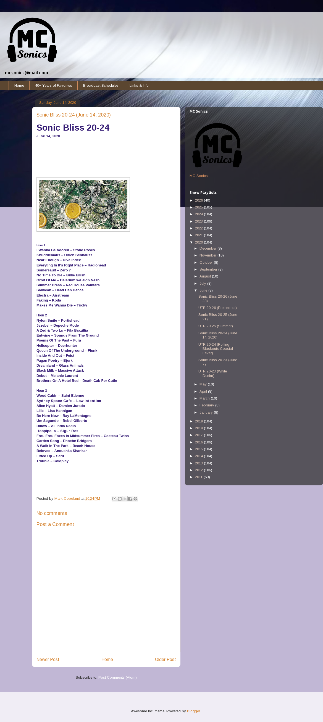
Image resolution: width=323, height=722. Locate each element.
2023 (199, 221)
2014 (199, 456)
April (203, 391)
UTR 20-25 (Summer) (215, 326)
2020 (199, 242)
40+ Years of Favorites (53, 85)
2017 (199, 435)
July (203, 283)
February (207, 405)
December (208, 248)
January (206, 412)
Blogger (193, 711)
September (208, 269)
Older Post (165, 659)
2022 (199, 228)
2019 (199, 421)
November (208, 255)
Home (19, 85)
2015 (199, 449)
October (206, 262)
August (205, 276)
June (203, 290)
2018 (199, 428)
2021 (199, 235)
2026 (199, 200)
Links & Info (139, 85)
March (205, 398)
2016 (199, 442)
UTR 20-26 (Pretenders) (217, 308)
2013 (199, 463)
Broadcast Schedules (101, 85)
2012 (199, 470)
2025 (199, 207)
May (203, 384)
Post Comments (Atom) (117, 677)
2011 (199, 477)
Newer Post (47, 659)
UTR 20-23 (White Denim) (212, 373)
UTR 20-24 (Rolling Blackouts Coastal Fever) (215, 348)
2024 (199, 214)
